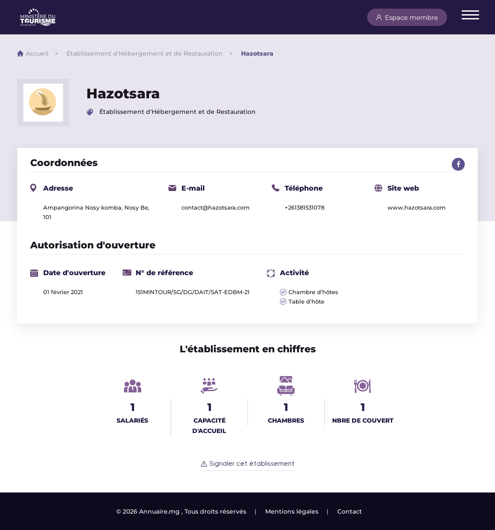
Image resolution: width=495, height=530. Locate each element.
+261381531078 (304, 207)
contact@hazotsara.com (215, 207)
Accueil (37, 53)
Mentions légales (291, 511)
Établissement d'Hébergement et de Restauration (145, 53)
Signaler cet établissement (252, 464)
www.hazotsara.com (416, 207)
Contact (349, 511)
